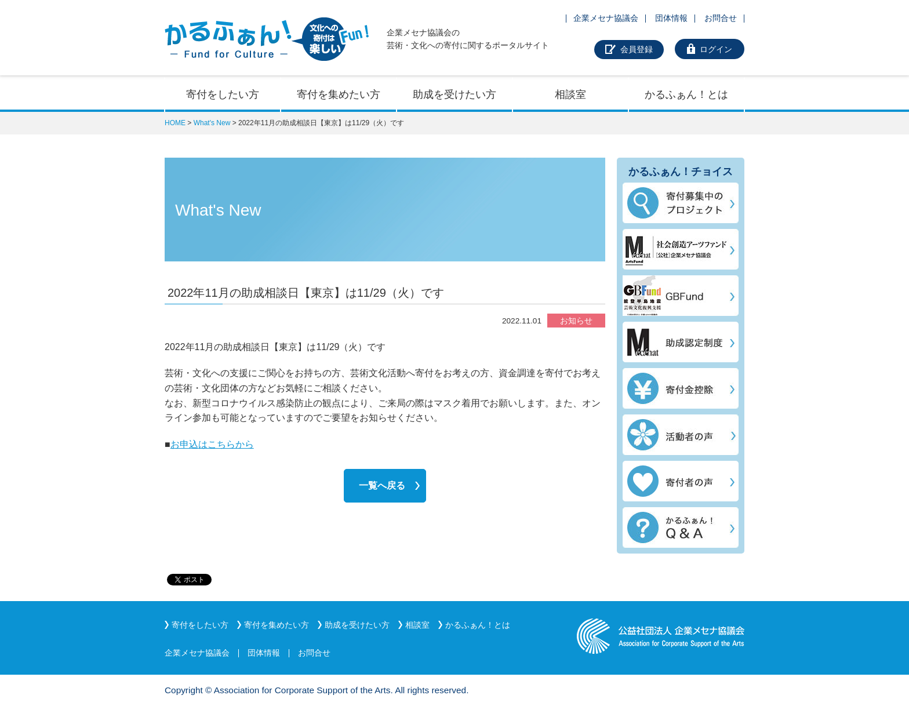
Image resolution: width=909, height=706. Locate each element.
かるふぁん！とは (686, 94)
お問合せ (720, 18)
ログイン (716, 49)
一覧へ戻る (382, 485)
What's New (212, 123)
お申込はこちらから (212, 444)
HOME (175, 123)
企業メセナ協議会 (605, 18)
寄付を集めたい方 (338, 94)
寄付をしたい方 (222, 94)
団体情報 (671, 18)
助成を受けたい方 (454, 94)
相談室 (570, 94)
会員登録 (636, 49)
